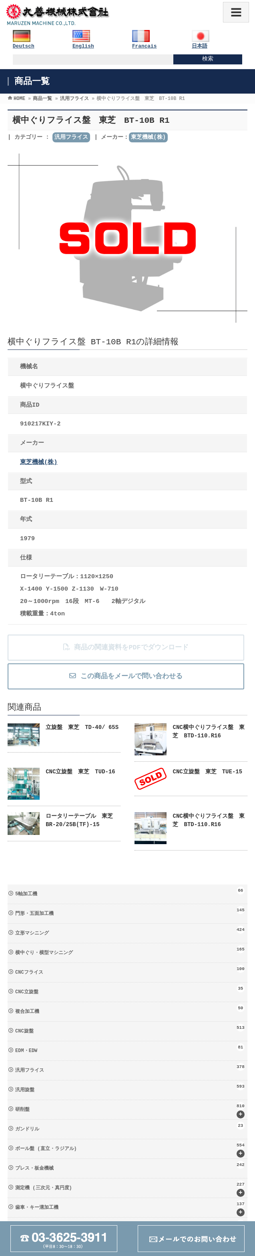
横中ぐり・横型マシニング (130, 950)
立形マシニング (130, 931)
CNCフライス (130, 970)
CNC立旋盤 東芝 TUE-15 (207, 772)
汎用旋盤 (130, 1087)
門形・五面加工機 (130, 911)
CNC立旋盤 (130, 989)
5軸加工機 (130, 892)
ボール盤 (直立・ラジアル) (130, 1149)
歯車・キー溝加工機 (130, 1208)
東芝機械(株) (148, 137)
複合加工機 (130, 1009)
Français (144, 46)
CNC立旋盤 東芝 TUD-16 (80, 772)
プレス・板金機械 (130, 1166)
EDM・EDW (130, 1048)
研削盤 (130, 1110)
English (83, 46)
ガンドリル (130, 1127)
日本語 (199, 46)
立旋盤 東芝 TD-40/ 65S (82, 727)
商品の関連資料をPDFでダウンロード (125, 647)
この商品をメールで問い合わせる (125, 676)
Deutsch (23, 46)
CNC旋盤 (130, 1029)
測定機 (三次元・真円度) (130, 1188)
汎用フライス (71, 137)
